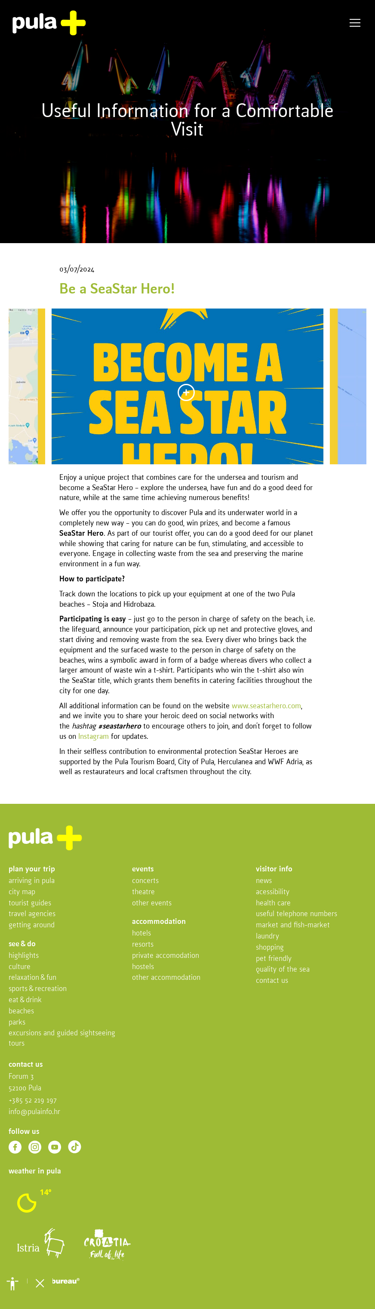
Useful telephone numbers (296, 914)
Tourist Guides (30, 903)
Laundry (267, 936)
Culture (20, 967)
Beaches (21, 1011)
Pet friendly (274, 959)
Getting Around (32, 925)
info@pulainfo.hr (34, 1112)
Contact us (272, 981)
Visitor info (274, 869)
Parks (17, 1022)
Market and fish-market (293, 925)
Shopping (270, 947)
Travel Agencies (32, 914)
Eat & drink (25, 1000)
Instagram (93, 737)
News (264, 881)
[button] (12, 1283)
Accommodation (159, 922)
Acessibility (272, 892)
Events (143, 869)
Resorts (143, 944)
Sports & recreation (38, 989)
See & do (22, 944)
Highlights (24, 956)
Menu (355, 23)
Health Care (273, 903)
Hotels (141, 933)
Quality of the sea (283, 969)
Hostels (143, 967)
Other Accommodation (166, 978)
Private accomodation (165, 956)
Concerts (145, 881)
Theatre (143, 892)
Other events (152, 903)
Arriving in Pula (32, 881)
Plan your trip (32, 869)
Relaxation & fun (32, 978)
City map (22, 892)
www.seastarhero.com (266, 706)
